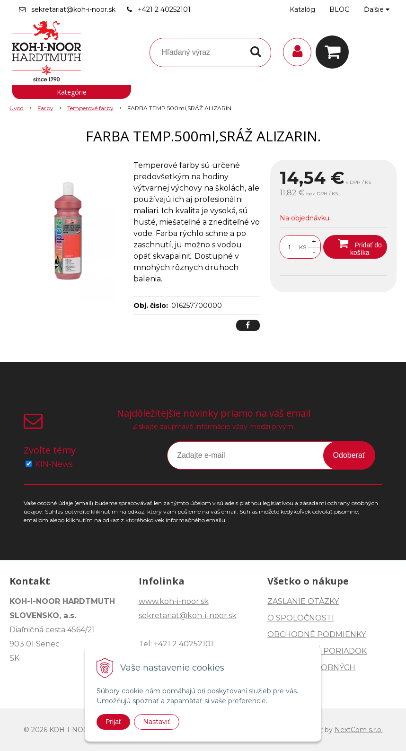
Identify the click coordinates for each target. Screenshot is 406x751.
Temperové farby (90, 108)
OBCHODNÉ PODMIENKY (316, 634)
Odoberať (349, 455)
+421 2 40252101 (164, 9)
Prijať (113, 721)
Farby (45, 108)
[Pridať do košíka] (355, 247)
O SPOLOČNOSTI (300, 617)
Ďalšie (376, 9)
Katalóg (302, 9)
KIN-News (53, 464)
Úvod (16, 108)
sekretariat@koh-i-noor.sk (73, 9)
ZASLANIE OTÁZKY (303, 601)
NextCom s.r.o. (359, 729)
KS (302, 247)
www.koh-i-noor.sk (174, 601)
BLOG (339, 9)
